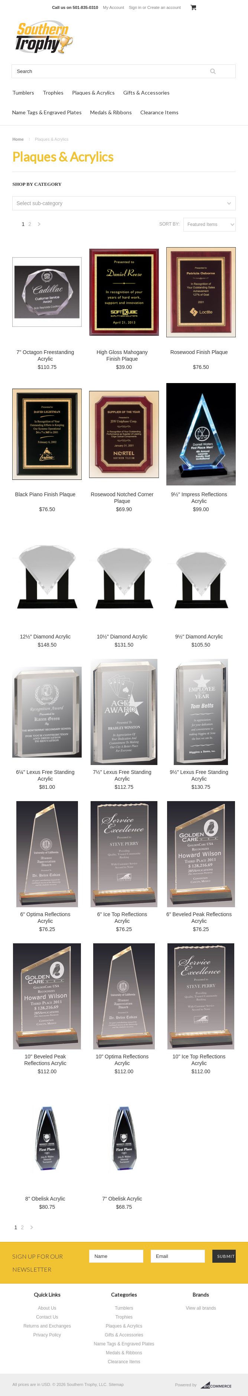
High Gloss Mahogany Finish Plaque (122, 355)
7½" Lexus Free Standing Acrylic (122, 775)
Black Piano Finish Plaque (45, 494)
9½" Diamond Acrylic (199, 637)
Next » (39, 226)
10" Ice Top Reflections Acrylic (199, 1060)
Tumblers (23, 92)
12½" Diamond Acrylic (45, 637)
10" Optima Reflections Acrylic (122, 1060)
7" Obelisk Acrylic (122, 1199)
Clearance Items (159, 112)
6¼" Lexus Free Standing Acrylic (45, 775)
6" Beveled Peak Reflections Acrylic (199, 917)
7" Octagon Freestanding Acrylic (45, 355)
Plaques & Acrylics (93, 92)
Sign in (135, 7)
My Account (113, 7)
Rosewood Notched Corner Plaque (122, 497)
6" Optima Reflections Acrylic (45, 917)
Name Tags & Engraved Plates (47, 112)
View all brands (201, 1308)
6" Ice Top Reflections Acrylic (122, 917)
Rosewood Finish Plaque (199, 352)
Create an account (164, 7)
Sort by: (169, 224)
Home (18, 139)
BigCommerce (218, 1385)
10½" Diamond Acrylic (122, 637)
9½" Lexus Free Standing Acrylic (199, 775)
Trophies (53, 92)
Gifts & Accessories (146, 92)
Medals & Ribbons (111, 112)
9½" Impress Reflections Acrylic (199, 497)
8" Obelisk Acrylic (45, 1199)
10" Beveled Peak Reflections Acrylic (45, 1060)
